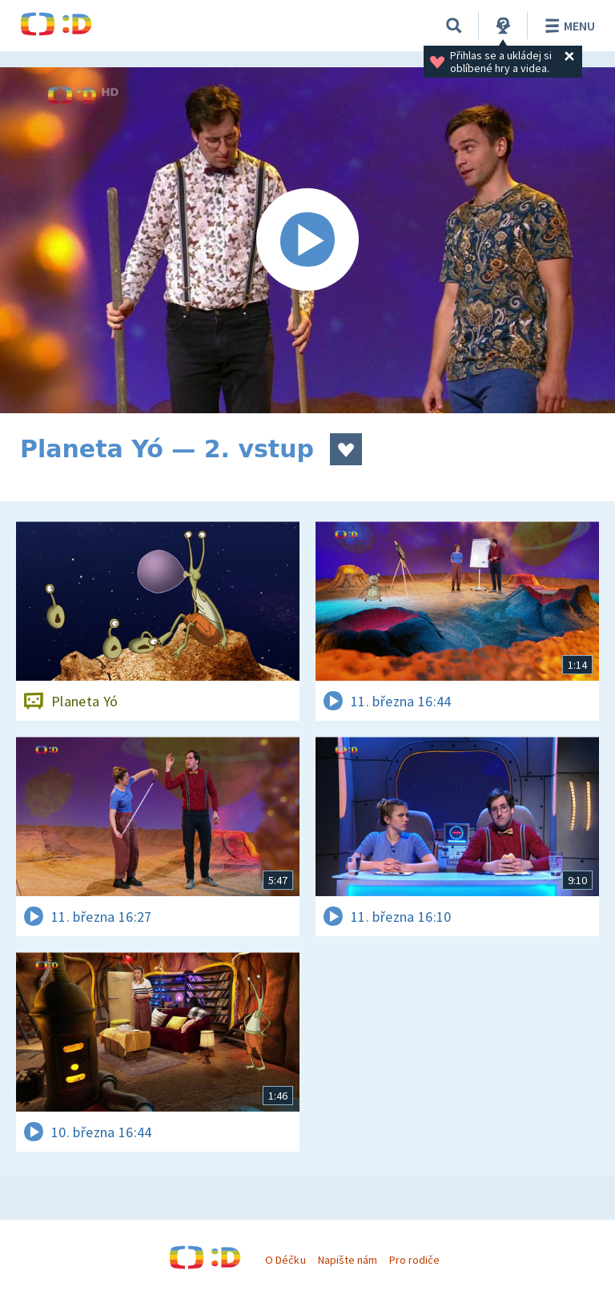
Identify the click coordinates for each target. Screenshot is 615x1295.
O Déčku (285, 1260)
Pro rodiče (414, 1260)
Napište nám (347, 1260)
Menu (567, 26)
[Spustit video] (307, 240)
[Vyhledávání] (454, 25)
